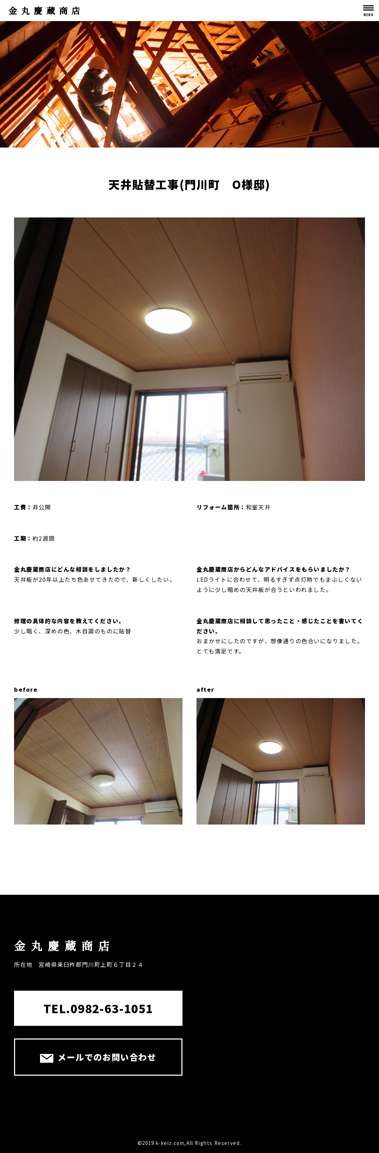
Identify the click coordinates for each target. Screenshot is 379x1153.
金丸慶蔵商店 (46, 10)
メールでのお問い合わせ (98, 1057)
